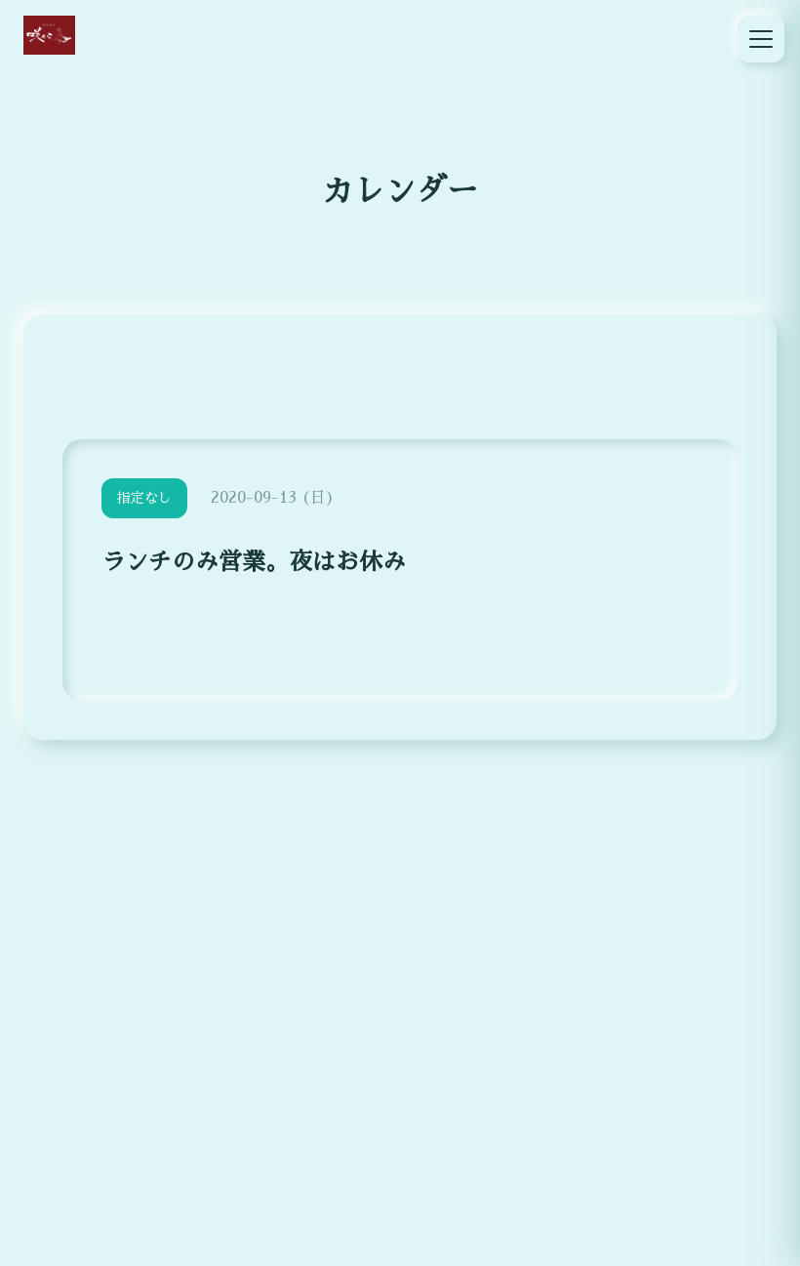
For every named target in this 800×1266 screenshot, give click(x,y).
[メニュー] (761, 39)
